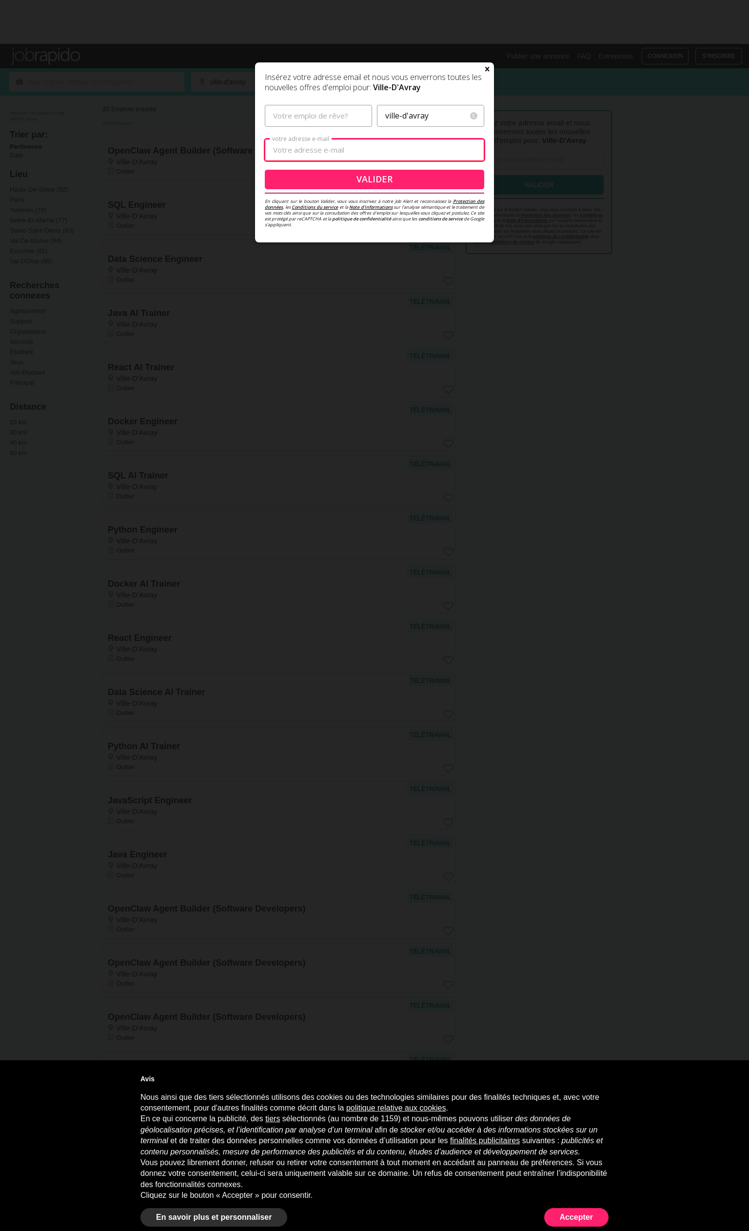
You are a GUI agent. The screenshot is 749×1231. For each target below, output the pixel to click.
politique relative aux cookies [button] (396, 1108)
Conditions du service (315, 257)
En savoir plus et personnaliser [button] (214, 1217)
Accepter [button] (576, 1217)
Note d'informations (371, 257)
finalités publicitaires (485, 1140)
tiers (272, 1118)
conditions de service (440, 268)
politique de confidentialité (361, 268)
